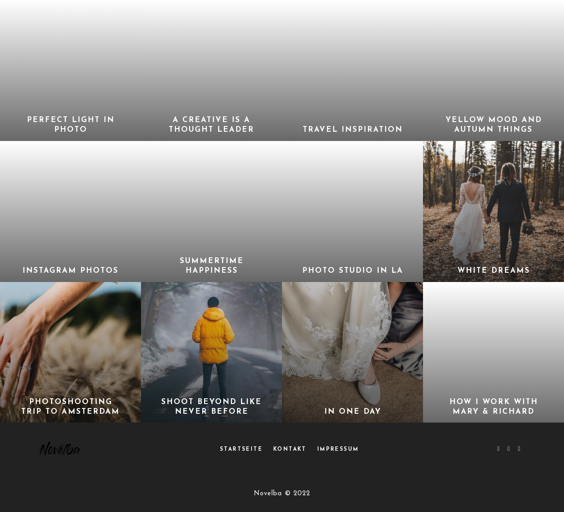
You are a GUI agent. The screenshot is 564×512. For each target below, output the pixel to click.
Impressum (338, 449)
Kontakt (290, 449)
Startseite (241, 449)
